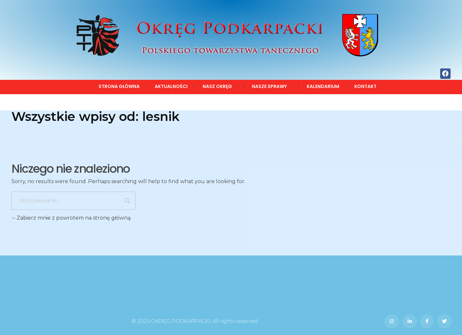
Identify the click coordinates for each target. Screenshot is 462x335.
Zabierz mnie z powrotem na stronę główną (71, 218)
